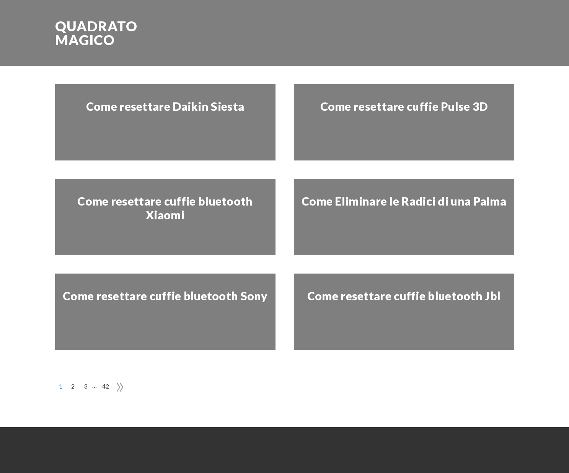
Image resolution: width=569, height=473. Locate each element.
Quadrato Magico (96, 33)
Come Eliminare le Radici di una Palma (404, 201)
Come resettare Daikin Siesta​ (165, 106)
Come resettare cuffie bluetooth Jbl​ (404, 296)
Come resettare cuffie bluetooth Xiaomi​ (165, 208)
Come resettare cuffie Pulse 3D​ (404, 106)
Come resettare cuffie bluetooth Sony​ (165, 296)
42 (105, 386)
